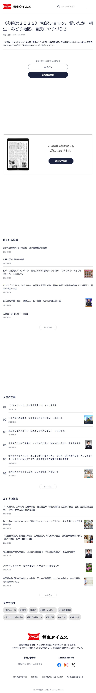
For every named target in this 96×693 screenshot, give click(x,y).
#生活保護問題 (65, 610)
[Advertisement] (48, 106)
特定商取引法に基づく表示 (52, 677)
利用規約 (34, 677)
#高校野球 (50, 617)
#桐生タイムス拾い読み (13, 617)
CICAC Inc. (61, 690)
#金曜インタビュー (47, 610)
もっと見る (48, 327)
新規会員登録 (48, 74)
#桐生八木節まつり (34, 617)
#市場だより (75, 617)
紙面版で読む (61, 160)
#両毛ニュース (10, 610)
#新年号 (33, 610)
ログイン (48, 67)
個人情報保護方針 (20, 677)
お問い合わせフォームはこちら (30, 664)
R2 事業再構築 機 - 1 (75, 677)
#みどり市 (62, 617)
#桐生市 (23, 610)
